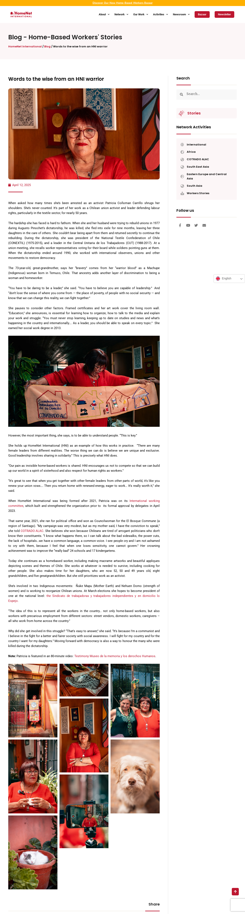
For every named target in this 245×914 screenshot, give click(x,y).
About (104, 14)
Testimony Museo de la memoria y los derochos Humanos (114, 656)
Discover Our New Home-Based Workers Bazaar (123, 3)
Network (121, 14)
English (223, 279)
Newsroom (181, 14)
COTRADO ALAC (32, 531)
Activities (160, 14)
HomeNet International (25, 46)
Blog (15, 37)
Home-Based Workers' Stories (75, 37)
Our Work (140, 14)
